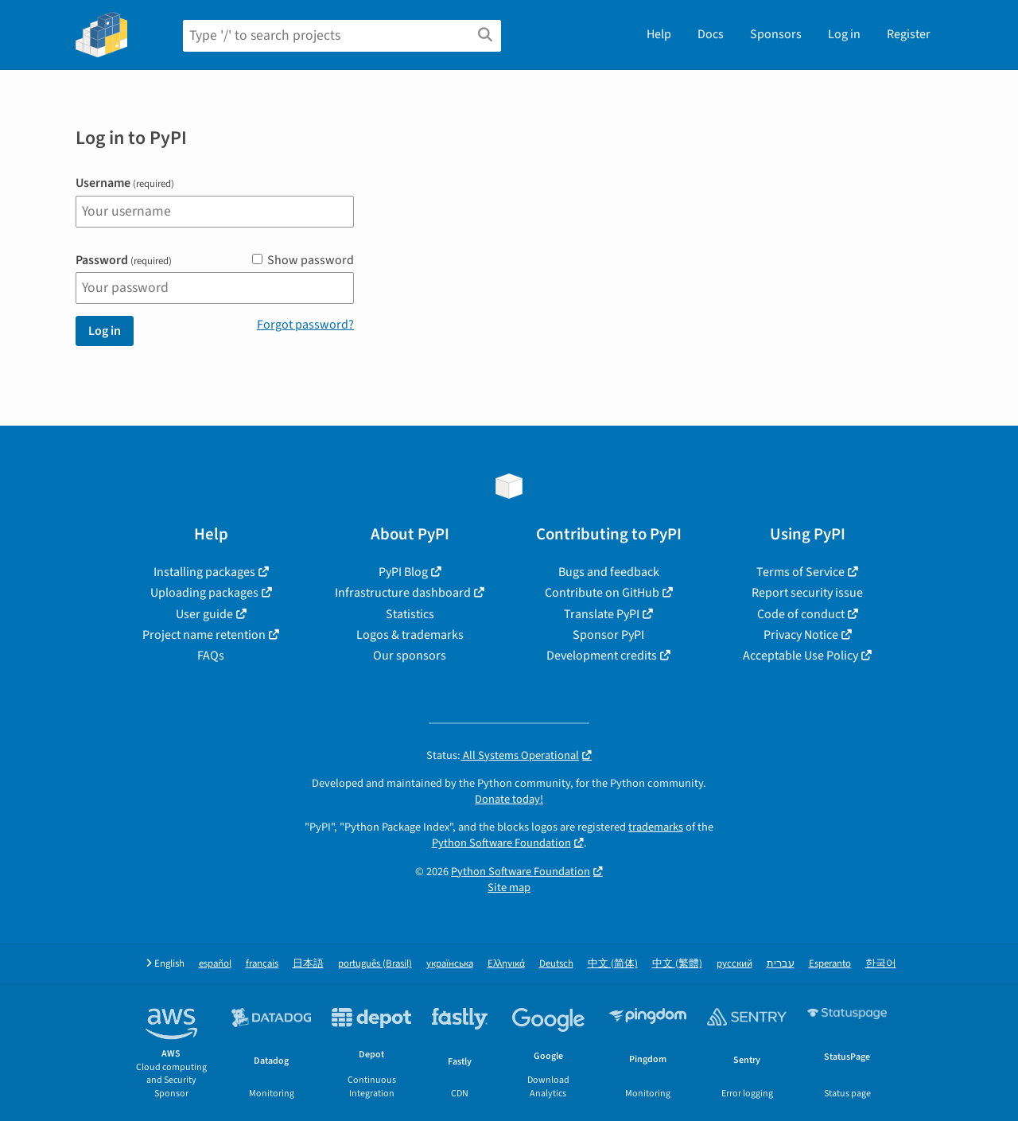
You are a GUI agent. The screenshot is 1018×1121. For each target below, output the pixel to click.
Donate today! (509, 799)
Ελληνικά (506, 964)
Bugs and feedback (608, 572)
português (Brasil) (375, 964)
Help (659, 34)
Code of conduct (801, 614)
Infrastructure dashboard (403, 592)
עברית (781, 964)
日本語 (308, 964)
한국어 (880, 964)
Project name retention (204, 635)
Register (909, 34)
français (262, 964)
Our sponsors (409, 655)
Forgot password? (305, 324)
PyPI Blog (403, 572)
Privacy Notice (801, 635)
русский (734, 964)
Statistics (410, 614)
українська (449, 964)
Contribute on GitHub (602, 592)
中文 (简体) (613, 964)
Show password (303, 260)
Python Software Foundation (501, 843)
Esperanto (830, 964)
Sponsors (776, 34)
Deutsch (556, 964)
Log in (844, 34)
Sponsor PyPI (608, 635)
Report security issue (807, 592)
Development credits (601, 655)
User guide (204, 614)
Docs (710, 34)
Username (125, 183)
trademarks (655, 827)
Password (124, 260)
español (215, 964)
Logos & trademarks (410, 635)
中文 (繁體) (677, 964)
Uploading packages (204, 592)
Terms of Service (800, 572)
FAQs (210, 655)
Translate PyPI (601, 614)
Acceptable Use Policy (800, 655)
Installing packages (204, 572)
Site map (509, 887)
